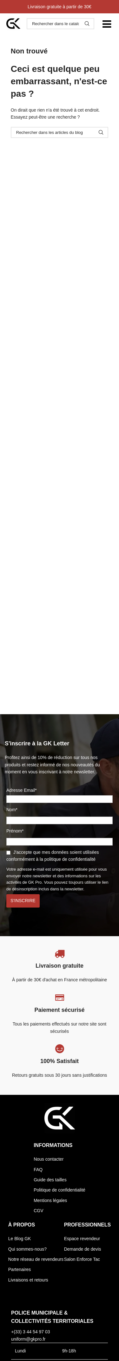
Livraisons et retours (28, 1279)
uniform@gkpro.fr (28, 1339)
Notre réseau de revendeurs (35, 1259)
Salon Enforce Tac (82, 1259)
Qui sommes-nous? (27, 1249)
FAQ (38, 1169)
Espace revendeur (82, 1238)
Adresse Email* (59, 795)
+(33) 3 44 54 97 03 (30, 1331)
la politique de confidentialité (68, 859)
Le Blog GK (19, 1238)
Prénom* (14, 830)
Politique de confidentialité (59, 1189)
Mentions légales (50, 1200)
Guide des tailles (50, 1179)
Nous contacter (48, 1159)
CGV (38, 1210)
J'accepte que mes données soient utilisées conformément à (52, 856)
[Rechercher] (60, 23)
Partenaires (19, 1269)
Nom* (11, 809)
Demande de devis (82, 1249)
